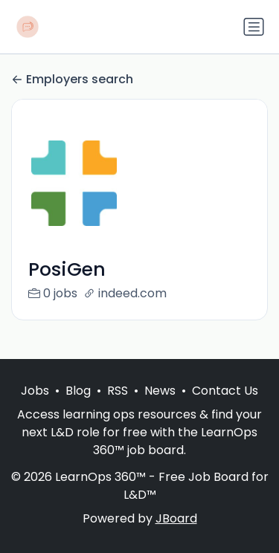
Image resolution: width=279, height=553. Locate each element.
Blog (78, 390)
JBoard (176, 518)
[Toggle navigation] (254, 27)
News (160, 390)
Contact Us (225, 390)
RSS (117, 390)
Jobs (35, 390)
